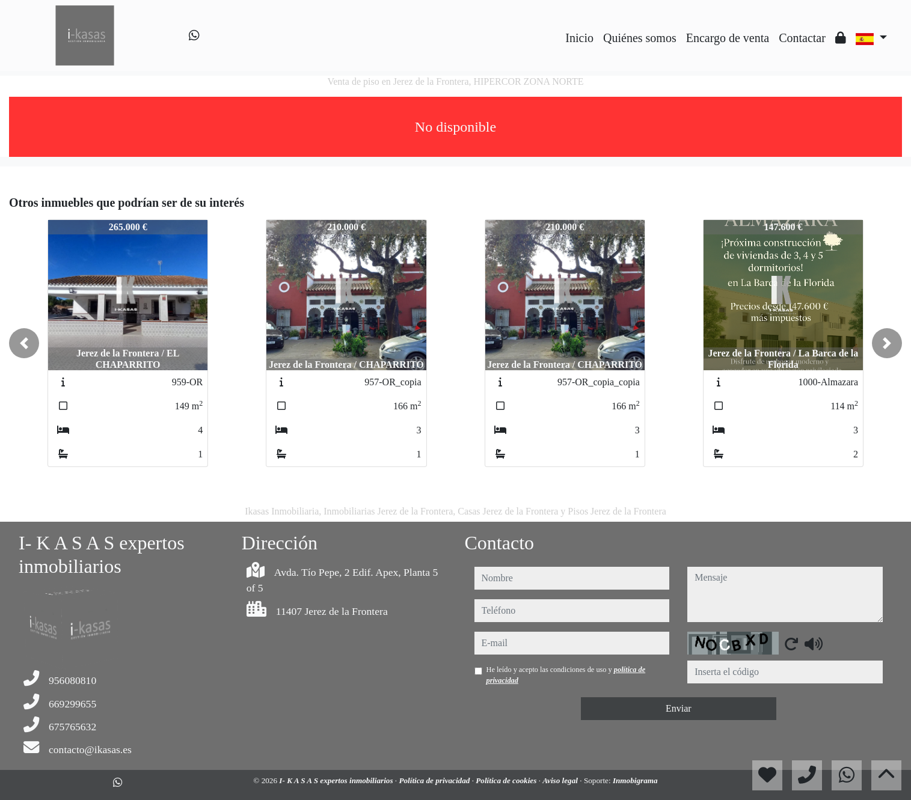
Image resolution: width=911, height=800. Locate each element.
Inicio (579, 37)
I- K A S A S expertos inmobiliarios (337, 780)
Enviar (679, 708)
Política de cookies (507, 780)
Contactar (802, 37)
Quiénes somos (639, 37)
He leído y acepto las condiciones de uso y (566, 675)
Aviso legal (561, 780)
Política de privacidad (435, 780)
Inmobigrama (635, 780)
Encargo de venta (727, 37)
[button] (24, 343)
